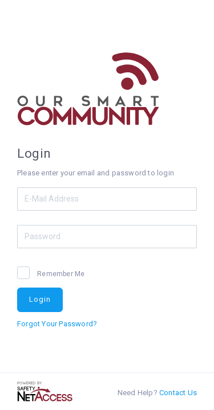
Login (40, 299)
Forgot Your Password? (57, 323)
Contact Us (178, 392)
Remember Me (59, 274)
